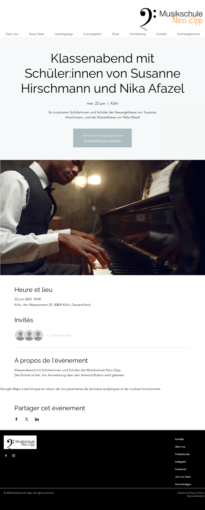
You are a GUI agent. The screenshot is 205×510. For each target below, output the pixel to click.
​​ (179, 439)
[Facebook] (6, 455)
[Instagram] (13, 455)
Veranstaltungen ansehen (102, 140)
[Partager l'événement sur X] (27, 419)
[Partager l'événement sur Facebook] (16, 419)
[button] (92, 34)
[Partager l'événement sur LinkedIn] (37, 419)
